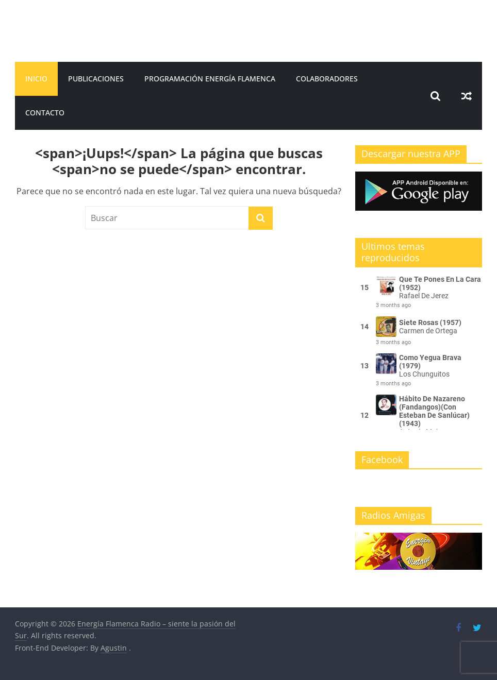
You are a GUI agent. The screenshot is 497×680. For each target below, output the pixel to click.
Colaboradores (327, 78)
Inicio (36, 78)
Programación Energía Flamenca (209, 78)
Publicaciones (96, 78)
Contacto (44, 112)
